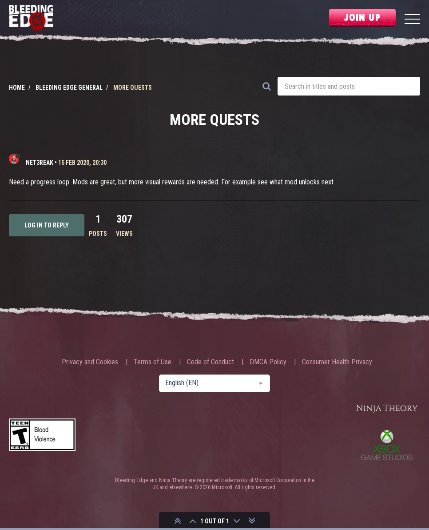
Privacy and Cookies (90, 362)
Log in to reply (46, 225)
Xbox (387, 445)
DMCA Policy (268, 362)
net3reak (39, 162)
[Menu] (412, 20)
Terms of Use (152, 362)
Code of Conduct (210, 362)
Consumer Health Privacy (337, 362)
